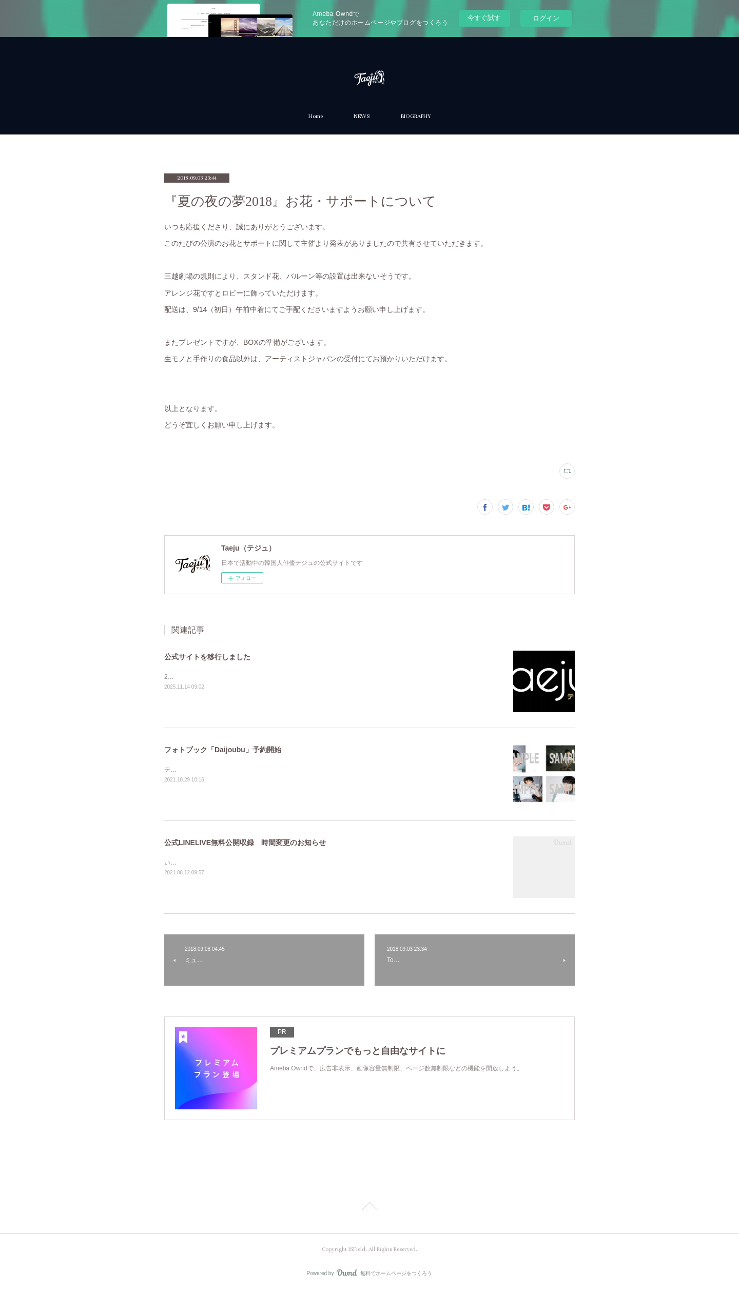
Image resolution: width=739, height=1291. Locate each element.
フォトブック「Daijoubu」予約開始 (222, 750)
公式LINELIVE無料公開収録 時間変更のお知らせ (245, 842)
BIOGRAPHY (415, 116)
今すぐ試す (484, 18)
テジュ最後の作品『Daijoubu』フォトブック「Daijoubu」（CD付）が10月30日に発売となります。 (301, 769)
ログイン (546, 18)
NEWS (361, 116)
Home (315, 116)
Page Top (369, 1208)
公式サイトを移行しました (207, 657)
